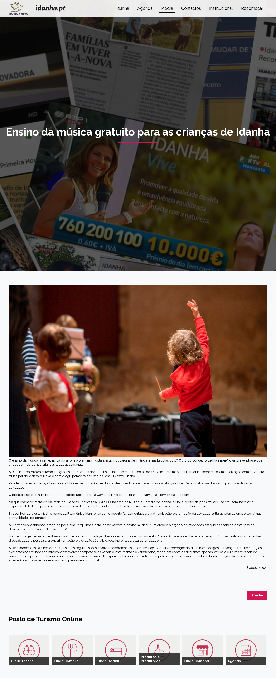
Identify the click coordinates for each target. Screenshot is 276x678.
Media (167, 8)
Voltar (257, 595)
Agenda (144, 8)
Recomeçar (252, 8)
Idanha (122, 8)
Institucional (221, 8)
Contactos (191, 8)
